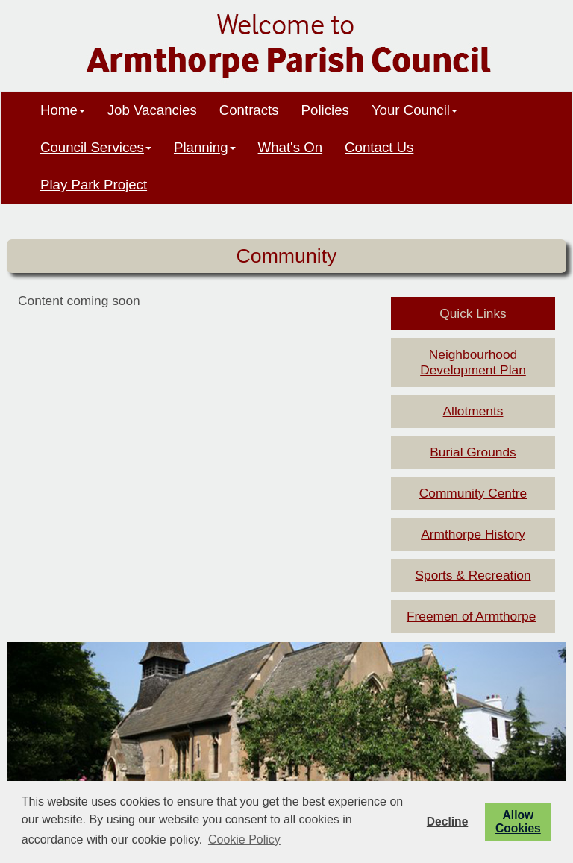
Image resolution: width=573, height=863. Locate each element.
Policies (325, 110)
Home (62, 110)
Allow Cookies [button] (518, 822)
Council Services (95, 147)
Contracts (249, 110)
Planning (205, 147)
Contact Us (379, 147)
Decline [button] (447, 821)
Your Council (414, 110)
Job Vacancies (152, 110)
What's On (290, 147)
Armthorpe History (473, 534)
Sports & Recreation (472, 575)
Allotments (473, 411)
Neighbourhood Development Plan (473, 362)
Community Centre (473, 493)
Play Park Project (93, 184)
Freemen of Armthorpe (471, 616)
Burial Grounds (473, 452)
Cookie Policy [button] (244, 839)
